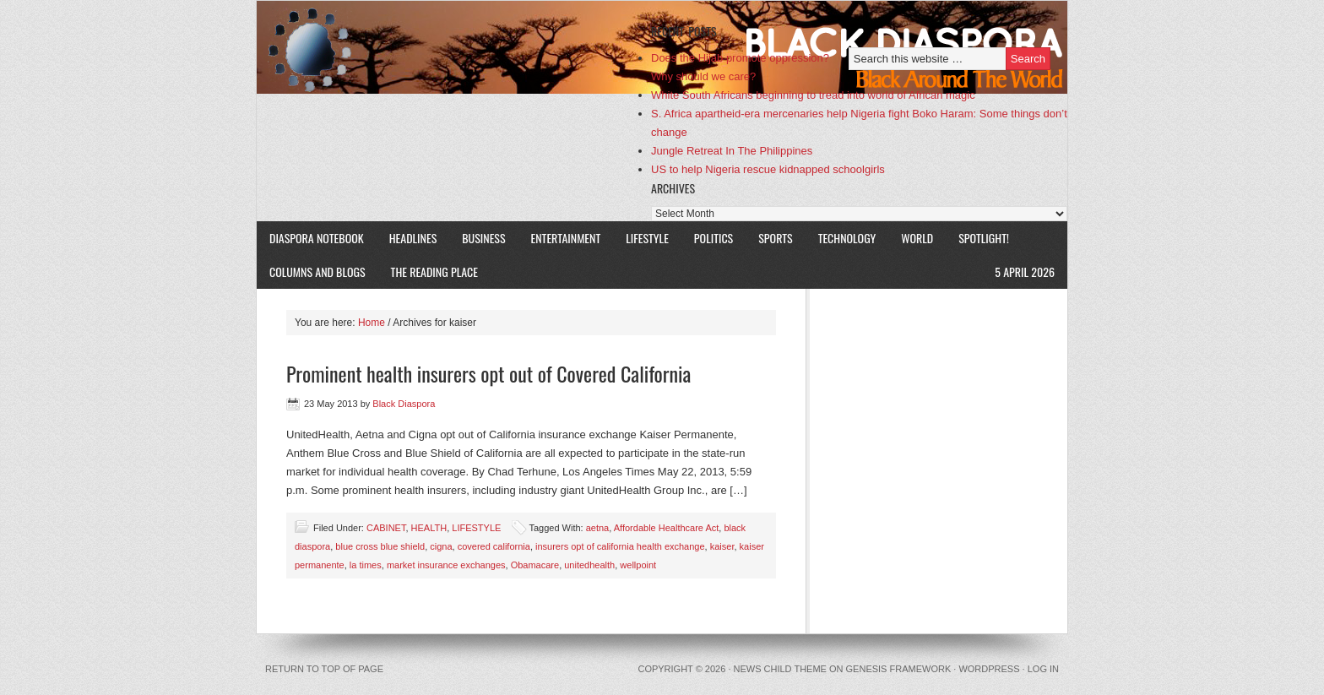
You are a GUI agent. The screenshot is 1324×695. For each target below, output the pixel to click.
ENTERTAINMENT (566, 238)
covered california (494, 546)
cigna (441, 546)
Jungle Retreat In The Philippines (731, 150)
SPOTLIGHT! (977, 238)
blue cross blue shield (380, 546)
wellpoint (638, 565)
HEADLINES (413, 238)
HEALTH (429, 528)
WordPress (988, 669)
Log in (1043, 669)
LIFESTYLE (641, 238)
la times (366, 565)
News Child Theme (780, 669)
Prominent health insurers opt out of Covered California (488, 373)
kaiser (722, 546)
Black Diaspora (453, 47)
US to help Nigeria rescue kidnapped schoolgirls (768, 169)
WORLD (910, 238)
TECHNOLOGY (847, 238)
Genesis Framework (899, 669)
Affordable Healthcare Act (666, 528)
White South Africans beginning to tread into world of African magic (813, 95)
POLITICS (713, 238)
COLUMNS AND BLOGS (317, 271)
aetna (598, 528)
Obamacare (535, 565)
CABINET (385, 528)
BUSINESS (483, 238)
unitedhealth (589, 565)
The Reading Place (434, 271)
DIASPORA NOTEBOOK (316, 238)
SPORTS (775, 238)
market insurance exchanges (446, 565)
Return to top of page (324, 669)
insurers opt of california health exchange (620, 546)
